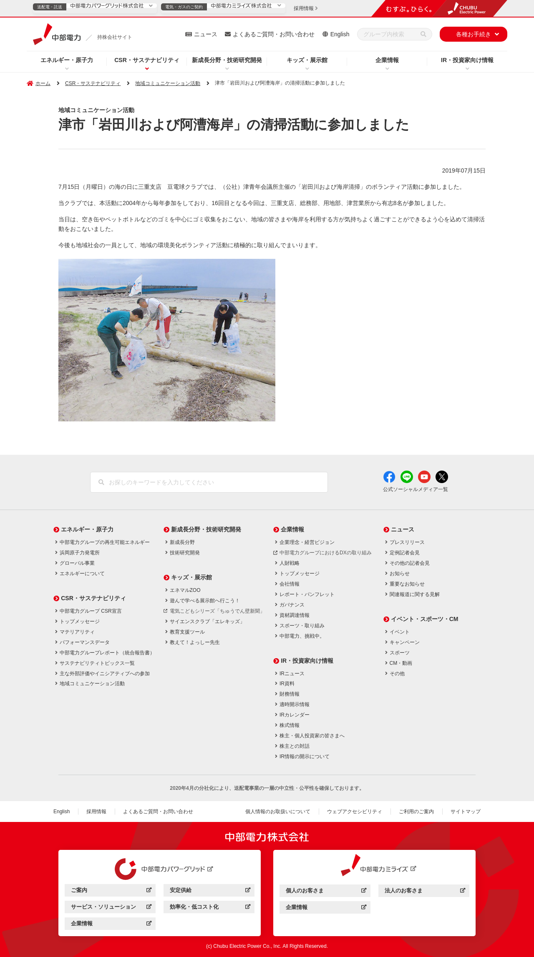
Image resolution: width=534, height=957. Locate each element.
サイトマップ (466, 811)
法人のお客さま (425, 891)
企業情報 (387, 60)
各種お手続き (473, 34)
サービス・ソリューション (111, 908)
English (340, 34)
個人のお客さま (326, 891)
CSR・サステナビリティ (146, 60)
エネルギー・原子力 (66, 60)
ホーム (42, 83)
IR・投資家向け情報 (467, 60)
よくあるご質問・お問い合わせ (274, 34)
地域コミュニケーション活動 (167, 83)
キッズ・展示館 (307, 60)
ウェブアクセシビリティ (354, 811)
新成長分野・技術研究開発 (227, 60)
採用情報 (96, 811)
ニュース (205, 34)
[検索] (423, 34)
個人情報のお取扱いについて (277, 811)
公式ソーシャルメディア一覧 (415, 489)
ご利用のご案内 (416, 811)
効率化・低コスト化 (210, 908)
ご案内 (111, 891)
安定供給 (210, 891)
